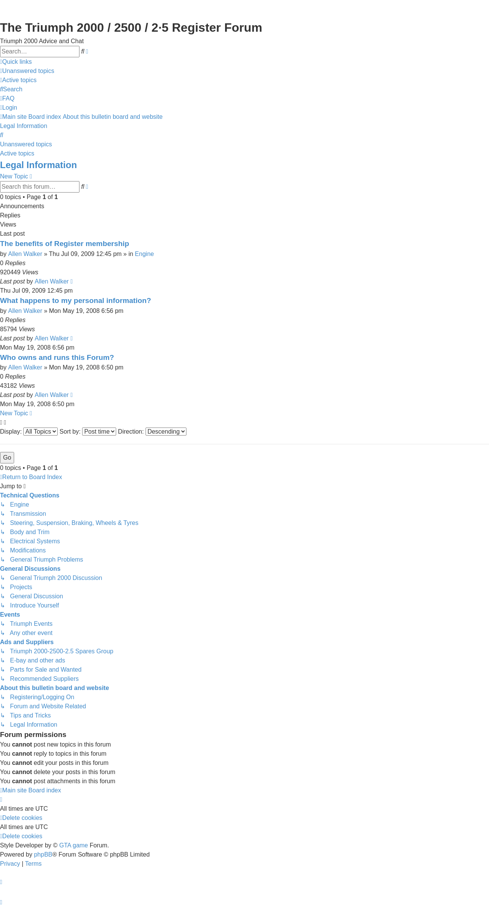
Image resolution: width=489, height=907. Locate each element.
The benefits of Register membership (64, 244)
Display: (29, 431)
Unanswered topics (26, 144)
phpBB (43, 854)
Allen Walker (25, 254)
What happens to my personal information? (75, 300)
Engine (144, 254)
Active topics (17, 153)
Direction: (152, 431)
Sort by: (88, 431)
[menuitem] (27, 71)
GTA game (73, 845)
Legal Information (38, 165)
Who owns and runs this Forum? (57, 357)
